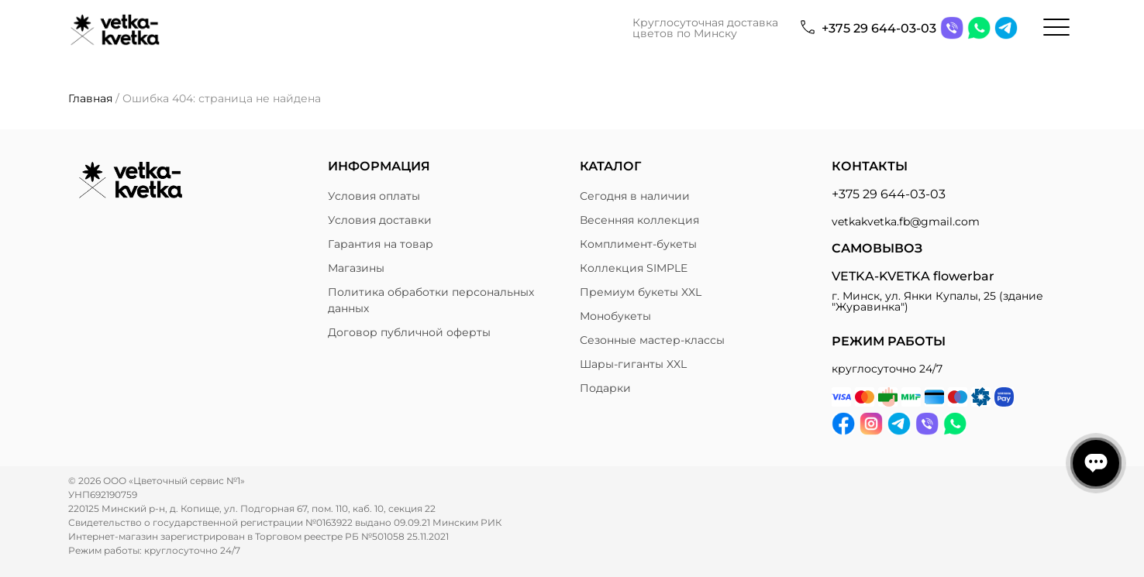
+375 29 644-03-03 (879, 28)
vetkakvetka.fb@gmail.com (906, 221)
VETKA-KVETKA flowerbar (913, 276)
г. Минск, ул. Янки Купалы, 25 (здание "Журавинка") (937, 301)
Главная (90, 98)
